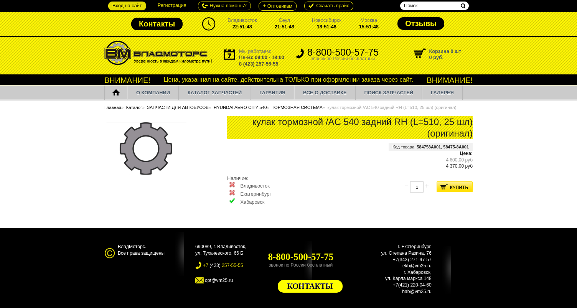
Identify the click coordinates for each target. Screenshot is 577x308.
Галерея (442, 93)
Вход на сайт (127, 5)
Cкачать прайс (332, 5)
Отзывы (421, 23)
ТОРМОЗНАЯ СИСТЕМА (297, 107)
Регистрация (172, 5)
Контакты (157, 24)
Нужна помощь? (228, 5)
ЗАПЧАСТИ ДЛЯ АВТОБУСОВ (178, 107)
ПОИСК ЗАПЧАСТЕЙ (389, 93)
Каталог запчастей (215, 93)
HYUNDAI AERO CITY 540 (240, 107)
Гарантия (272, 93)
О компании (153, 93)
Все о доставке (324, 93)
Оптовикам (277, 6)
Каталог (134, 107)
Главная (112, 107)
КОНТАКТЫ (310, 286)
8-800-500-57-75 (343, 54)
